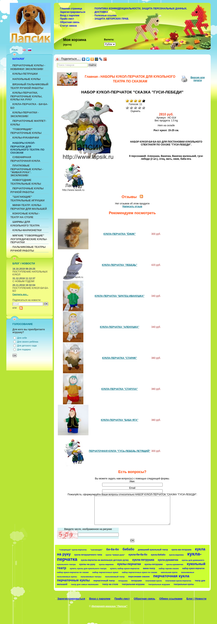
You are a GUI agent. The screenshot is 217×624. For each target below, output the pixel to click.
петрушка (123, 581)
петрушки (136, 580)
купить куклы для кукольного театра (88, 568)
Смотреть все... (20, 294)
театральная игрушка (133, 584)
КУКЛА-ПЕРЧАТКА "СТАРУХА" (119, 389)
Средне (135, 108)
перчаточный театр (104, 580)
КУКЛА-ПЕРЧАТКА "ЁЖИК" (119, 234)
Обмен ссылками (170, 598)
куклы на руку (87, 564)
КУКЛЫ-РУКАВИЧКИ (25, 137)
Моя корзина (74, 40)
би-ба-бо (112, 549)
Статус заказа (68, 25)
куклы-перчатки (129, 564)
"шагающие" (96, 550)
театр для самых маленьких (84, 584)
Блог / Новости (197, 598)
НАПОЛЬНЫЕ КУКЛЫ (26, 79)
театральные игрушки (159, 584)
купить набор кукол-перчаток (124, 568)
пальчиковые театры (91, 576)
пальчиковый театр (115, 576)
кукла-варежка (176, 555)
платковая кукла (153, 581)
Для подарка (24, 349)
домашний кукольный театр (153, 549)
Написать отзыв (132, 206)
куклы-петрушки (153, 564)
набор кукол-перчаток (193, 568)
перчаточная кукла (171, 576)
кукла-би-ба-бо (138, 554)
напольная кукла (169, 572)
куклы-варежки (106, 564)
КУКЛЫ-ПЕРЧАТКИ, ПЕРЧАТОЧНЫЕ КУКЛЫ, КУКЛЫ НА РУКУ (26, 96)
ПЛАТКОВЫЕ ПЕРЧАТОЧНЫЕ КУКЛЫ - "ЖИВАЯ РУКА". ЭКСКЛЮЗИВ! (26, 170)
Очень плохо (127, 108)
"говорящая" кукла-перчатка (73, 550)
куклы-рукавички (174, 564)
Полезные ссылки (105, 15)
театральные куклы (184, 584)
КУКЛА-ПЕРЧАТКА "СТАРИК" (119, 358)
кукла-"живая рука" (115, 555)
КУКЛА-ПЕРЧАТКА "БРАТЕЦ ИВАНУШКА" (119, 296)
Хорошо (140, 108)
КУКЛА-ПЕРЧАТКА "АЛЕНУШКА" (119, 327)
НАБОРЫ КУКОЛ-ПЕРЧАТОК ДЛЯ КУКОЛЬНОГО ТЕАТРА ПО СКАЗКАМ (27, 147)
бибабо (128, 549)
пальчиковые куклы (67, 576)
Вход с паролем (69, 15)
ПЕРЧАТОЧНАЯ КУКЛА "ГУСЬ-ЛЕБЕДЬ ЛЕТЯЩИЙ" (119, 451)
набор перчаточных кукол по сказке (139, 572)
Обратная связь (69, 22)
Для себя (22, 338)
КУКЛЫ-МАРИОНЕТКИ (26, 230)
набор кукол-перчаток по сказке (73, 572)
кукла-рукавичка (168, 560)
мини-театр (149, 568)
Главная (91, 76)
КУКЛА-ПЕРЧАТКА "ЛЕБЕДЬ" (119, 265)
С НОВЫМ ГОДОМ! (23, 281)
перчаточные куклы (73, 580)
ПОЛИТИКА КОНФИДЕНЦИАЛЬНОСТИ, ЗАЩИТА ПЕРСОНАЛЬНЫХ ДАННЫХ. (140, 8)
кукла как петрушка (181, 550)
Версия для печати (197, 79)
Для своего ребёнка (27, 341)
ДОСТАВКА (101, 12)
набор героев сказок (169, 568)
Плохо (131, 108)
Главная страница (71, 8)
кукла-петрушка (143, 559)
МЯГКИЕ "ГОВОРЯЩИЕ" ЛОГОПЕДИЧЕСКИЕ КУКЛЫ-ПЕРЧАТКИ (28, 239)
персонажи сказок (139, 576)
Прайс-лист (67, 18)
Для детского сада (27, 345)
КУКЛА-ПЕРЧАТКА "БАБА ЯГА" (119, 420)
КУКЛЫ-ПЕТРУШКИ (25, 73)
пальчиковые (187, 572)
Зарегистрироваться (72, 12)
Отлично (144, 108)
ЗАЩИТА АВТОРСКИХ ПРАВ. (111, 18)
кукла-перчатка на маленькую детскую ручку (105, 560)
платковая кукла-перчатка (178, 581)
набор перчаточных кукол (105, 572)
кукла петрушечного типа (88, 554)
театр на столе (110, 584)
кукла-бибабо (158, 554)
